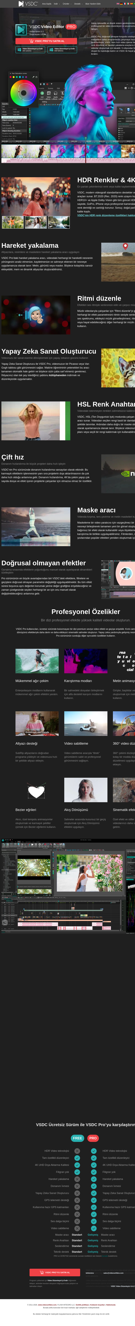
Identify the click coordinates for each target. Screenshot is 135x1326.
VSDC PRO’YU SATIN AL (46, 41)
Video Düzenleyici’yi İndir (58, 1281)
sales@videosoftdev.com (113, 1273)
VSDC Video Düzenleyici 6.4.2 (123, 1286)
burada (105, 1256)
